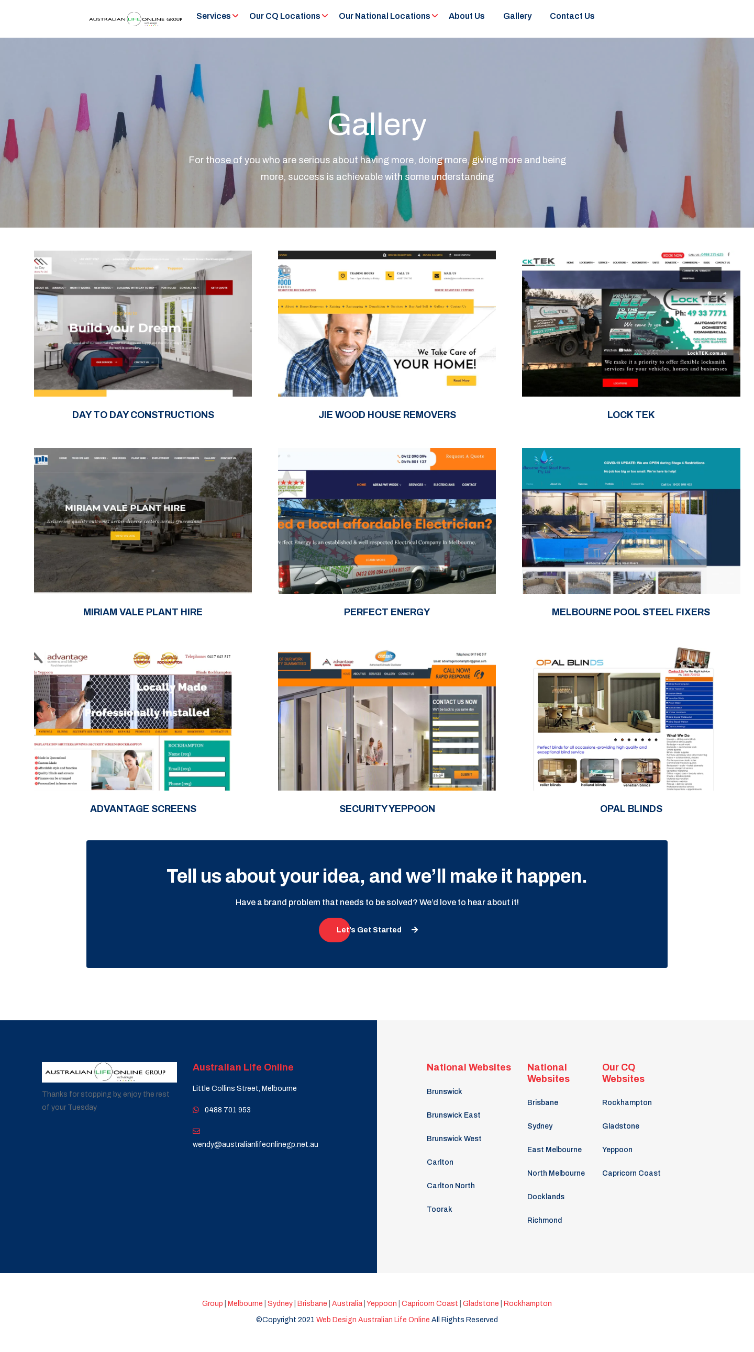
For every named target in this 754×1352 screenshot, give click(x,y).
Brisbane (542, 1103)
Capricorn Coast (631, 1173)
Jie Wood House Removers (387, 415)
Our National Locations (384, 16)
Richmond (544, 1220)
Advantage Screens (143, 809)
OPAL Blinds (631, 809)
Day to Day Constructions (143, 415)
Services (213, 16)
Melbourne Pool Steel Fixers (631, 612)
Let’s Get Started (377, 930)
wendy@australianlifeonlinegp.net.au (255, 1144)
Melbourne (244, 1304)
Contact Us (572, 16)
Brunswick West (454, 1139)
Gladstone (620, 1126)
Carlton (440, 1162)
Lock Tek (631, 415)
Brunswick (444, 1092)
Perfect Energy (387, 612)
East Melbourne (554, 1150)
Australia (347, 1304)
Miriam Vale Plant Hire (143, 612)
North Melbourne (556, 1173)
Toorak (439, 1209)
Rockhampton (627, 1103)
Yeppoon (617, 1150)
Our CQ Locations (284, 16)
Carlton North (451, 1186)
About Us (467, 16)
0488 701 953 (227, 1110)
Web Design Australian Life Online (373, 1320)
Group (212, 1304)
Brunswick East (454, 1115)
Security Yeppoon (387, 809)
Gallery (517, 16)
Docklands (545, 1197)
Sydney (539, 1126)
